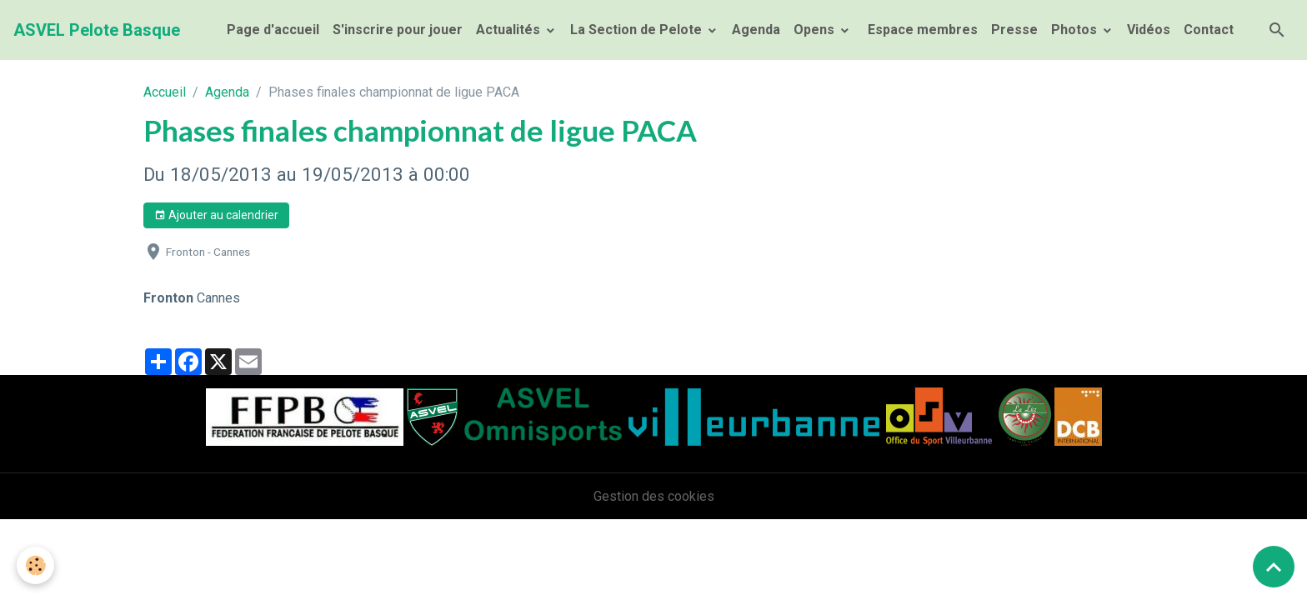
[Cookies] (35, 565)
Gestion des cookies (653, 496)
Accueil (164, 92)
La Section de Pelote (637, 30)
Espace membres (921, 30)
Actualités (509, 30)
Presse (1014, 30)
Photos (1075, 30)
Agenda (756, 30)
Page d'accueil (273, 30)
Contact (1209, 30)
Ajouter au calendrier (216, 215)
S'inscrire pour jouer (398, 30)
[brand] (96, 30)
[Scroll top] (1273, 567)
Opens (816, 30)
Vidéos (1148, 30)
